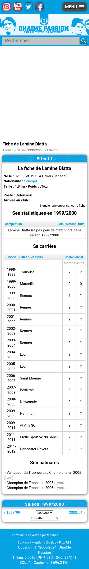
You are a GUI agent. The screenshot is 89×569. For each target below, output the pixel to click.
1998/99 (13, 512)
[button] (74, 6)
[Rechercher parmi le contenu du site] (43, 41)
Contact (23, 542)
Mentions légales (44, 542)
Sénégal (30, 181)
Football (17, 535)
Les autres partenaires (42, 535)
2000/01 (76, 512)
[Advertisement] (44, 93)
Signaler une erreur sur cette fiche (62, 205)
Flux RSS (65, 542)
